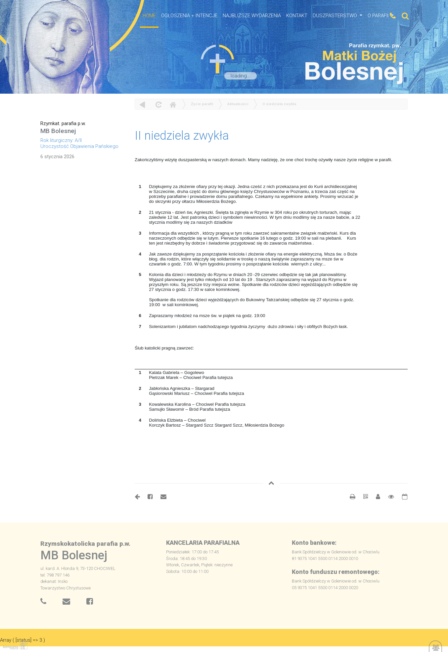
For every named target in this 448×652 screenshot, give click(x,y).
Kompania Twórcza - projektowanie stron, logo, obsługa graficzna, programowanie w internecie (14, 644)
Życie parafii (202, 104)
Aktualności (237, 104)
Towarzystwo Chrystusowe (65, 587)
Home (173, 104)
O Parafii (379, 16)
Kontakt (296, 16)
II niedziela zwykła (279, 104)
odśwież (157, 104)
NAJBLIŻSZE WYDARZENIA (252, 16)
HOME (149, 16)
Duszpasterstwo (335, 16)
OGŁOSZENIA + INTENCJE (189, 16)
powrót (142, 104)
